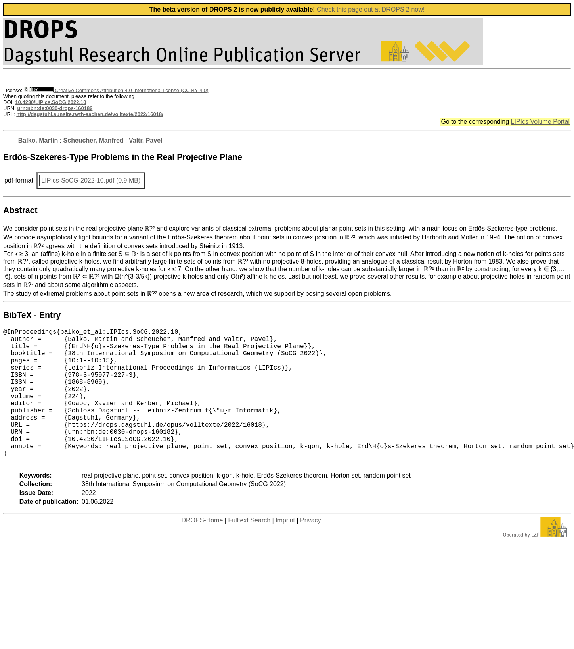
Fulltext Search (249, 548)
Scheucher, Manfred (93, 140)
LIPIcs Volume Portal (540, 121)
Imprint (285, 548)
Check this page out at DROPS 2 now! (371, 9)
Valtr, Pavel (146, 140)
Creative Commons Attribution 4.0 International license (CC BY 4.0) (116, 90)
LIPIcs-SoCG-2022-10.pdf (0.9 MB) (90, 180)
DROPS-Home (202, 548)
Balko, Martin (38, 140)
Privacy (310, 548)
